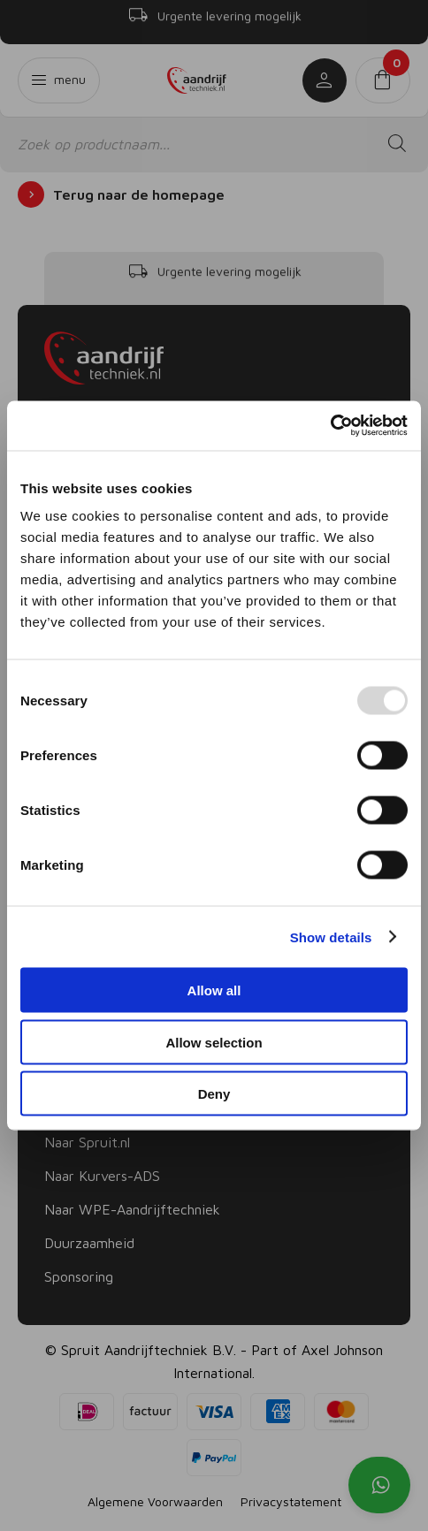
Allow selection (213, 1041)
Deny (214, 1093)
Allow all (214, 990)
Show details (331, 936)
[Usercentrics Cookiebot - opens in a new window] (330, 426)
